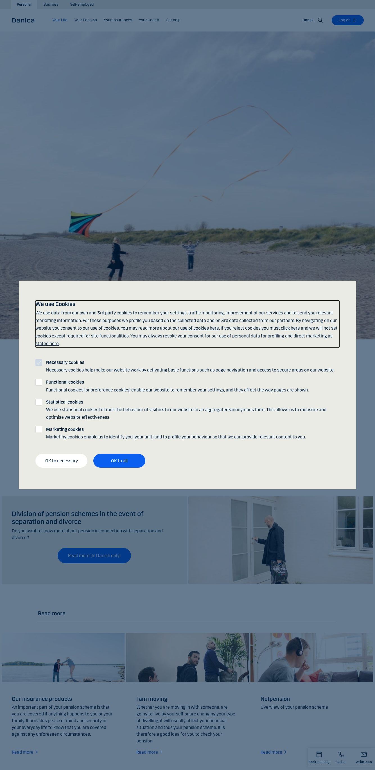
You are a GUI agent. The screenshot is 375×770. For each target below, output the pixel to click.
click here (290, 328)
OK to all (119, 460)
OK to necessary (61, 460)
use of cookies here (199, 328)
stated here (47, 343)
